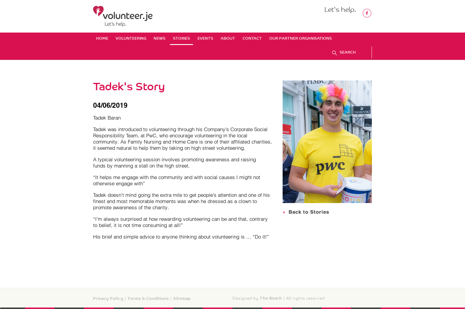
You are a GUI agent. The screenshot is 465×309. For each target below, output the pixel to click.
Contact (252, 38)
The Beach (271, 298)
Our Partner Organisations (300, 38)
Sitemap (181, 298)
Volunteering (131, 38)
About (228, 38)
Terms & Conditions (148, 298)
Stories (181, 38)
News (159, 38)
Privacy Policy (108, 298)
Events (205, 38)
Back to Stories (306, 212)
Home (102, 38)
